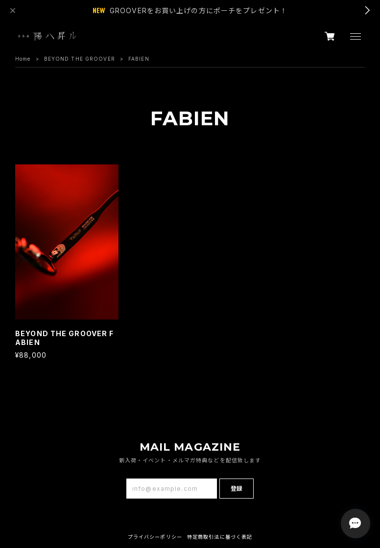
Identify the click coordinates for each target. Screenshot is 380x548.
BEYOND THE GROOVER (79, 59)
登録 (236, 488)
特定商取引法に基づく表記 (219, 537)
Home (22, 59)
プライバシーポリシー (155, 537)
